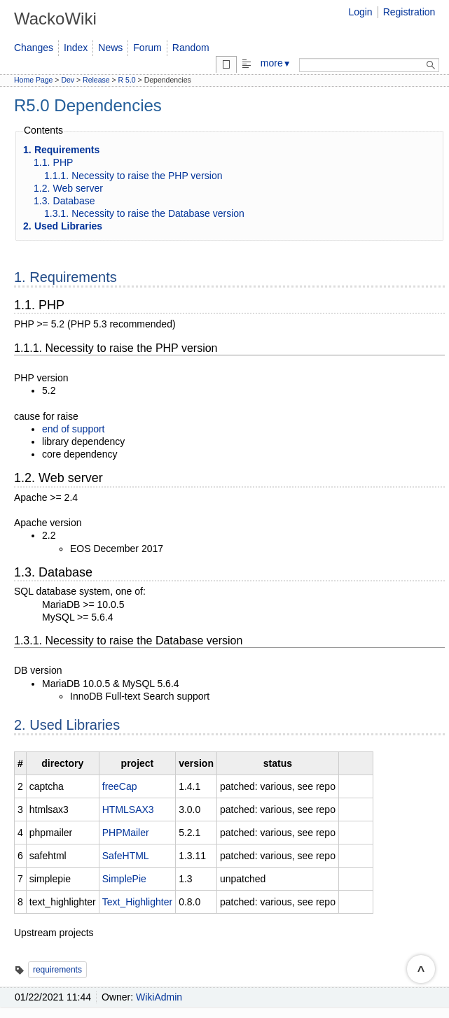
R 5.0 (127, 80)
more (276, 63)
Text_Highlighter (137, 901)
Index (76, 47)
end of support (73, 428)
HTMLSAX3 (128, 809)
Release (96, 80)
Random (190, 47)
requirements (57, 970)
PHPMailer (125, 832)
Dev (67, 80)
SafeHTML (125, 855)
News (110, 47)
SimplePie (124, 878)
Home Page (33, 80)
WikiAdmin (159, 997)
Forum (147, 47)
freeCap (119, 786)
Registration (409, 11)
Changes (33, 47)
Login (360, 11)
